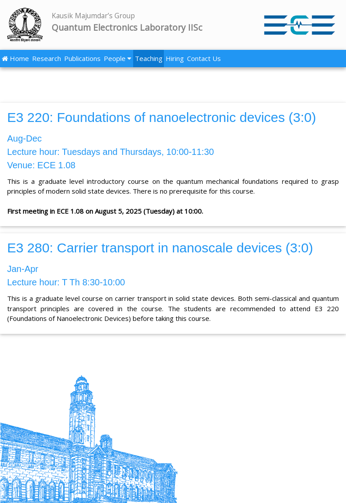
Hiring (175, 58)
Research (46, 58)
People (117, 58)
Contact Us (204, 58)
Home (15, 58)
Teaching (149, 58)
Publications (82, 58)
